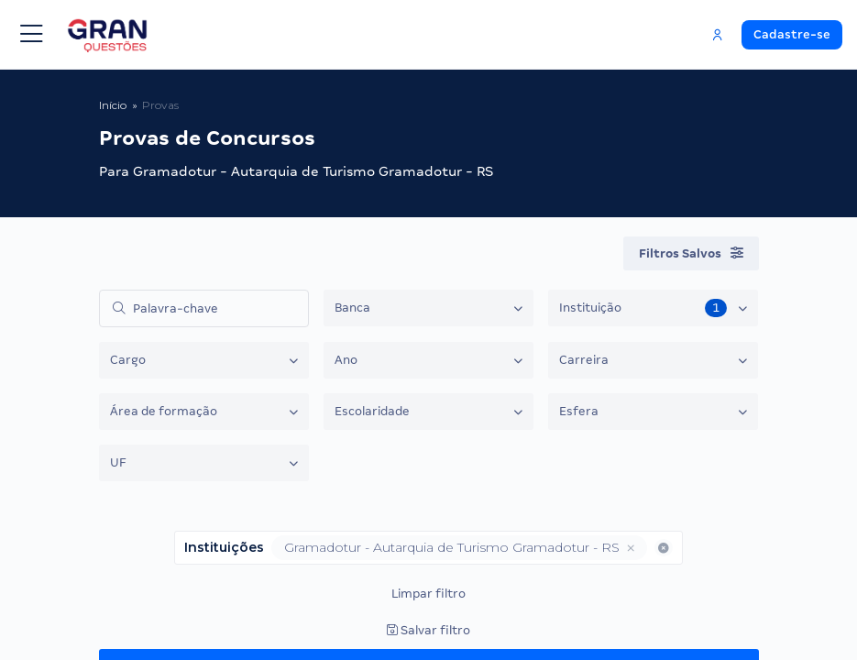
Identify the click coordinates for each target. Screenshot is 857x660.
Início (112, 105)
